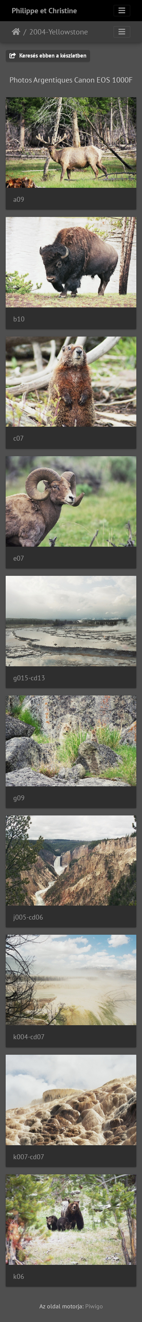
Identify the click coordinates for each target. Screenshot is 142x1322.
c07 (18, 438)
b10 (19, 319)
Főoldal (16, 31)
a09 (18, 199)
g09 (19, 798)
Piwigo (94, 1306)
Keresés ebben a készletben (47, 55)
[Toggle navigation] (122, 10)
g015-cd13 (29, 678)
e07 (18, 558)
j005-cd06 (28, 917)
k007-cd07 (28, 1157)
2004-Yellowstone (58, 32)
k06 (18, 1276)
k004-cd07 (29, 1037)
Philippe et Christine (44, 11)
